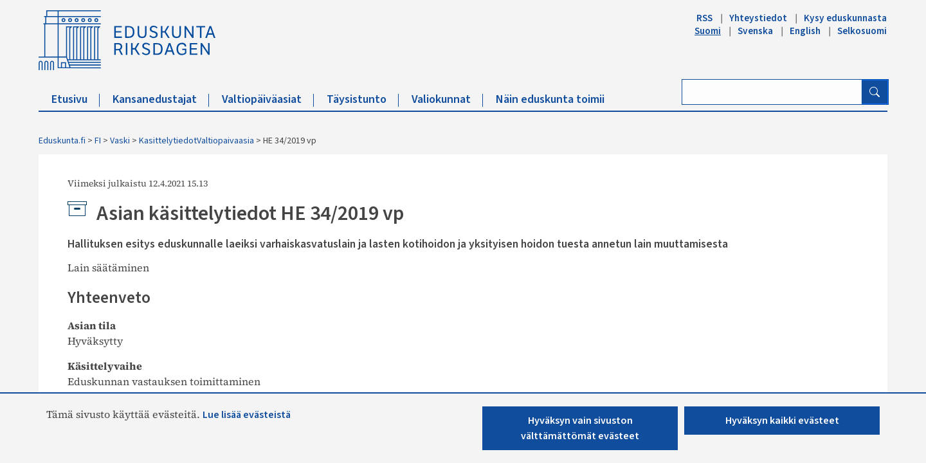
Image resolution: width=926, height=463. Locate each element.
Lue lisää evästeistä (247, 415)
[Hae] (874, 92)
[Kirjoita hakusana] (772, 92)
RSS (704, 18)
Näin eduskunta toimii (550, 99)
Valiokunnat (447, 99)
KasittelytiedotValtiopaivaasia (196, 140)
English (805, 31)
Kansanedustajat (161, 99)
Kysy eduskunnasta (845, 18)
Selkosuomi (862, 31)
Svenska (755, 31)
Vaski (120, 140)
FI (98, 140)
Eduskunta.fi (62, 140)
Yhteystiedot (758, 18)
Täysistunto (363, 99)
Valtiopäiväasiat (268, 99)
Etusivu (75, 99)
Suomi (707, 31)
